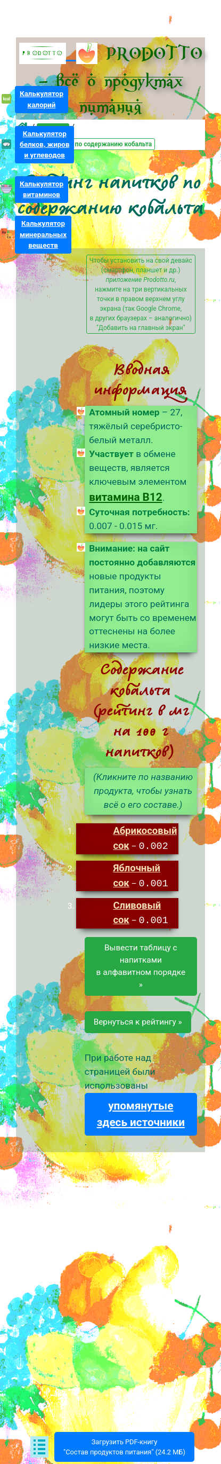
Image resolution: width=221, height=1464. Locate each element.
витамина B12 (125, 497)
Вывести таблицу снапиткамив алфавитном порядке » (140, 964)
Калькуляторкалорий (41, 99)
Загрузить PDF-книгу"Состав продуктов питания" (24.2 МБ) (124, 1447)
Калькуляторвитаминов (41, 189)
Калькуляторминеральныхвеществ (43, 234)
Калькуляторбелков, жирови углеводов (45, 144)
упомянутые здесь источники (141, 1112)
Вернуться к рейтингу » (138, 1020)
